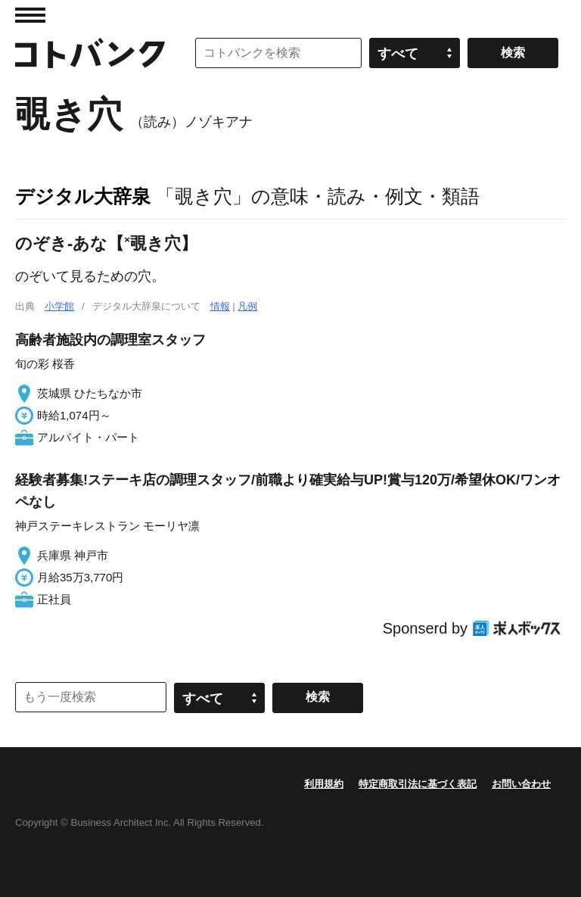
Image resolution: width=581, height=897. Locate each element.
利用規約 (323, 784)
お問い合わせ (521, 784)
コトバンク (90, 53)
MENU (30, 15)
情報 (220, 306)
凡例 (247, 306)
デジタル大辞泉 (83, 196)
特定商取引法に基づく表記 (418, 784)
